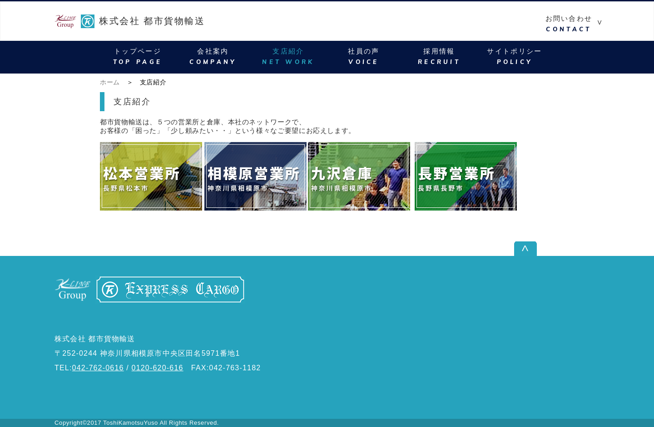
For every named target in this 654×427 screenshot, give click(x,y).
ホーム (110, 82)
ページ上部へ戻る (569, 248)
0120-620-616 (157, 368)
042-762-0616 (98, 368)
